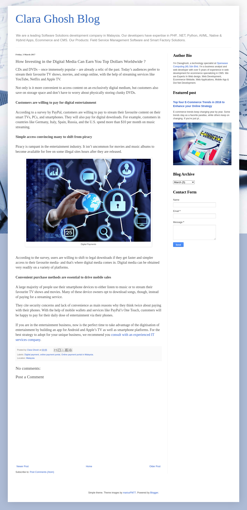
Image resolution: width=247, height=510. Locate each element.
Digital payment (32, 354)
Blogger (154, 492)
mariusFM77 (129, 492)
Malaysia (30, 358)
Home (89, 466)
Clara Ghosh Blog (58, 18)
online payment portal (50, 354)
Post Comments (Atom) (42, 472)
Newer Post (23, 466)
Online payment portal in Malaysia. (77, 354)
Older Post (154, 466)
